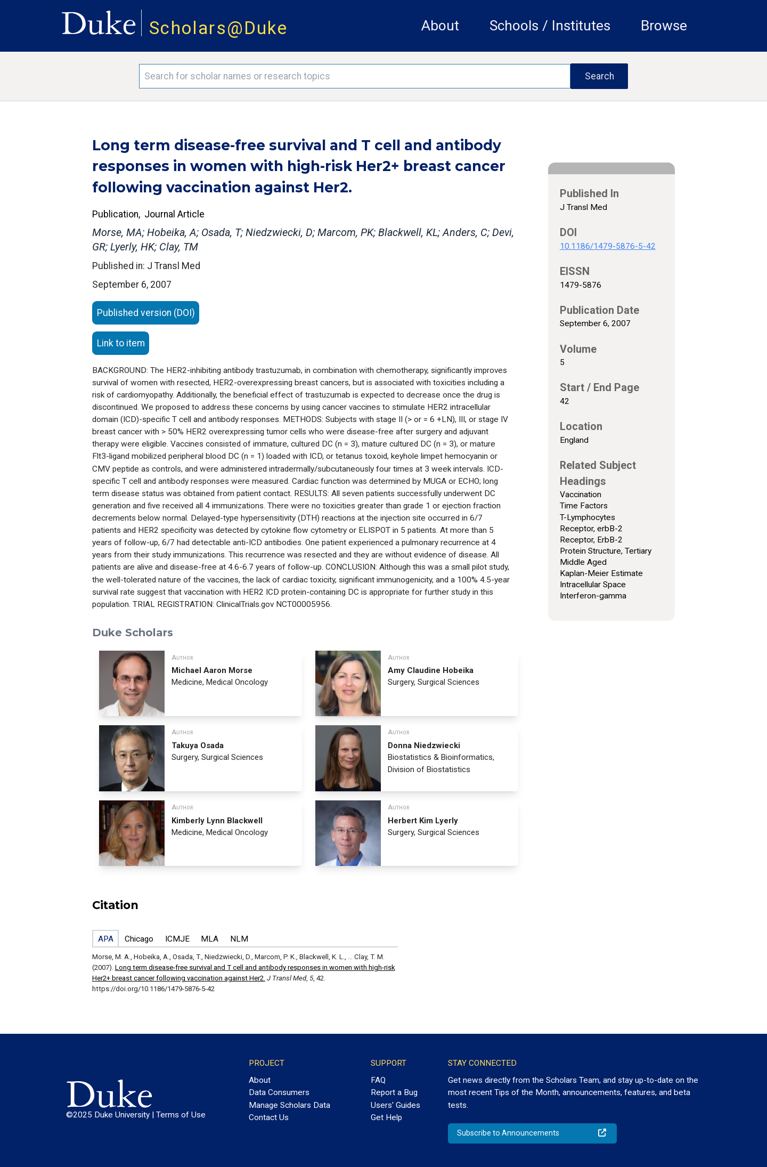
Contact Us (269, 1117)
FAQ (378, 1080)
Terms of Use (181, 1115)
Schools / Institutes (549, 26)
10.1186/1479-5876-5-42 (608, 246)
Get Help (386, 1117)
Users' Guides (395, 1105)
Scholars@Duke (218, 28)
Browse (664, 26)
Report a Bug (394, 1092)
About (440, 26)
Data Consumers (279, 1092)
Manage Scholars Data (289, 1105)
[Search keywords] (354, 76)
